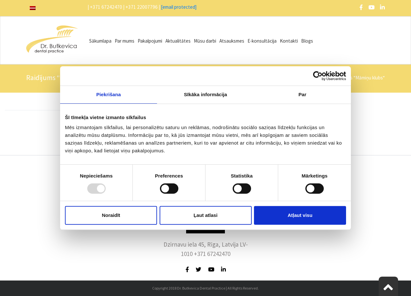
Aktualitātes (178, 41)
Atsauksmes (231, 41)
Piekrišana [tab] (108, 94)
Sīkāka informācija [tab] (205, 94)
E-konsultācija (262, 41)
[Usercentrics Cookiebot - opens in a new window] (318, 76)
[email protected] (179, 7)
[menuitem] (32, 8)
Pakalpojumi (150, 41)
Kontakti (289, 41)
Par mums (124, 41)
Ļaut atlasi (205, 215)
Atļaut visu (300, 215)
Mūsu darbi (205, 41)
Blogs (307, 41)
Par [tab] (303, 94)
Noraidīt (111, 215)
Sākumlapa (100, 41)
